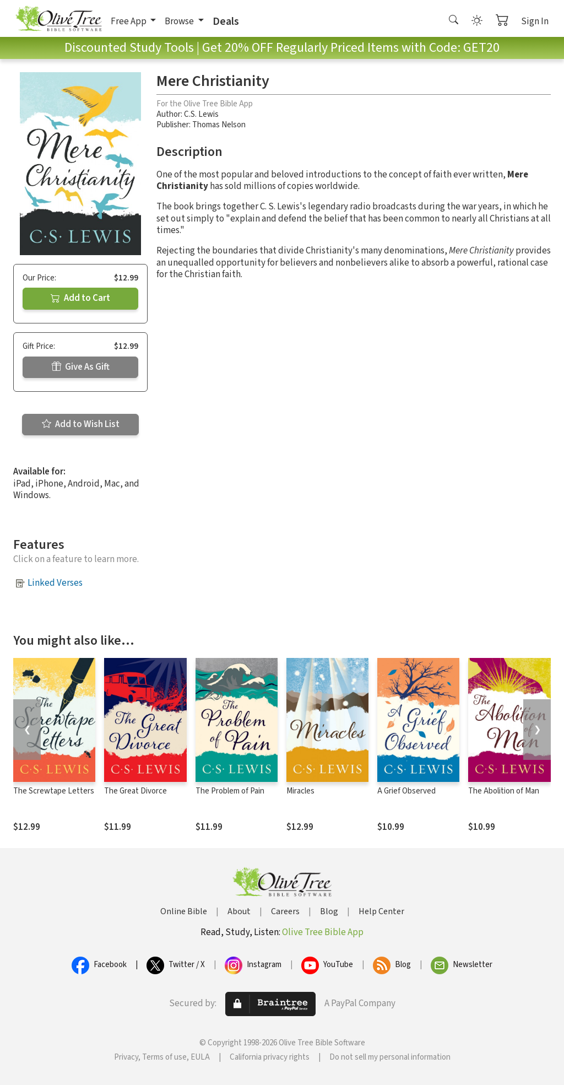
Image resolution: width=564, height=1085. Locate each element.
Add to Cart (80, 298)
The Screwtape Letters (53, 791)
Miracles (300, 791)
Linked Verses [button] (55, 583)
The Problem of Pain (230, 791)
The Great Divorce (135, 791)
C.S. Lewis (201, 114)
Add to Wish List (81, 424)
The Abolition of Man (503, 791)
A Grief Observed (406, 791)
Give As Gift (81, 367)
